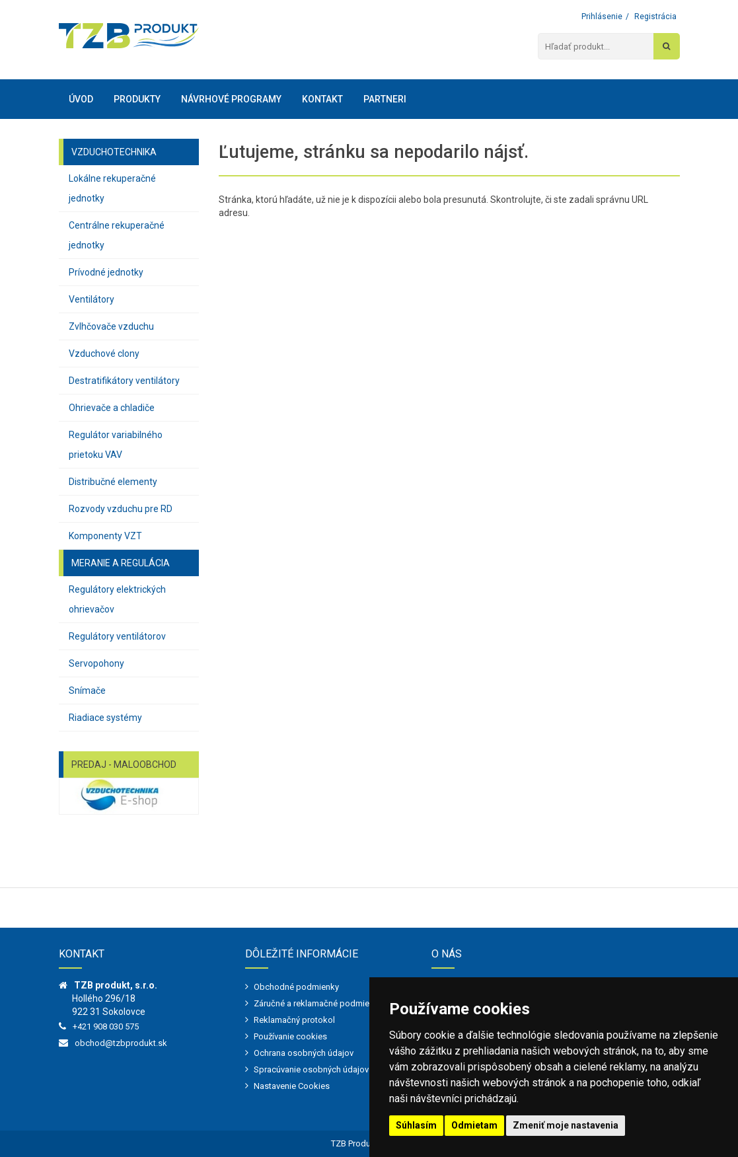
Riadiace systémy (105, 717)
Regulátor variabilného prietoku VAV (116, 444)
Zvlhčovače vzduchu (111, 326)
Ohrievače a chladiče (112, 407)
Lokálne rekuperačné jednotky (112, 188)
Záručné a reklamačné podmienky (318, 1003)
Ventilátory (91, 299)
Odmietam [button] (474, 1125)
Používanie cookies (290, 1036)
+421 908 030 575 (106, 1026)
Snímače (87, 690)
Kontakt (322, 99)
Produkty (137, 99)
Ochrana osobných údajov (303, 1053)
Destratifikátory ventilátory (124, 380)
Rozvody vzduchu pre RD (120, 509)
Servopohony (96, 663)
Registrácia (655, 16)
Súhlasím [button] (416, 1125)
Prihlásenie (601, 16)
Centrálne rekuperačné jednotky (117, 235)
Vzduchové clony (104, 353)
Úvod (81, 99)
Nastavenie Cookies (292, 1086)
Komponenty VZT (105, 536)
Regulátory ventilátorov (117, 636)
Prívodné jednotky (106, 272)
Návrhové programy (231, 99)
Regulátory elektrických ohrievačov (117, 599)
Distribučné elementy (113, 481)
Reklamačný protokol (294, 1020)
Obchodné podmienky (296, 987)
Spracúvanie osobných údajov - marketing (334, 1069)
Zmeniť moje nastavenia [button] (565, 1125)
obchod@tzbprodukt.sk (121, 1043)
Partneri (384, 99)
